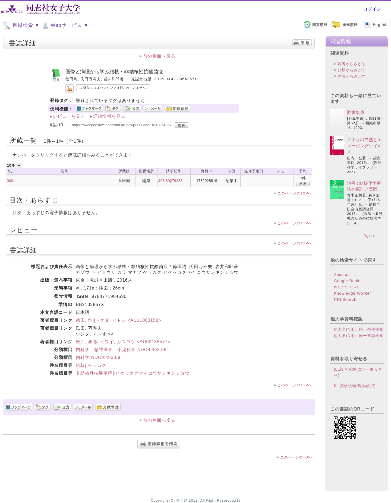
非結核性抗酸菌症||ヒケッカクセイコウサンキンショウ (132, 373)
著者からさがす (352, 64)
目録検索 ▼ (21, 25)
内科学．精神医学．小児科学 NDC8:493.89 (121, 349)
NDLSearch (345, 299)
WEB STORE (347, 287)
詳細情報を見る (109, 116)
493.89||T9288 (170, 181)
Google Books (347, 281)
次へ (368, 236)
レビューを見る (69, 116)
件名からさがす (352, 76)
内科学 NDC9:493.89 (98, 357)
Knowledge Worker (352, 293)
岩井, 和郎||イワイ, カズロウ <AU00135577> (123, 341)
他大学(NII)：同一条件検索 (358, 329)
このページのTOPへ (295, 193)
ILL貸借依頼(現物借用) (355, 386)
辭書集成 (355, 112)
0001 (11, 181)
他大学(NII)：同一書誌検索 (358, 335)
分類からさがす (352, 70)
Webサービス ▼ (65, 25)
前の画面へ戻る (159, 56)
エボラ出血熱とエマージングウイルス (364, 145)
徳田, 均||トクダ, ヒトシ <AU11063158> (118, 320)
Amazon (342, 274)
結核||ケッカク (91, 365)
